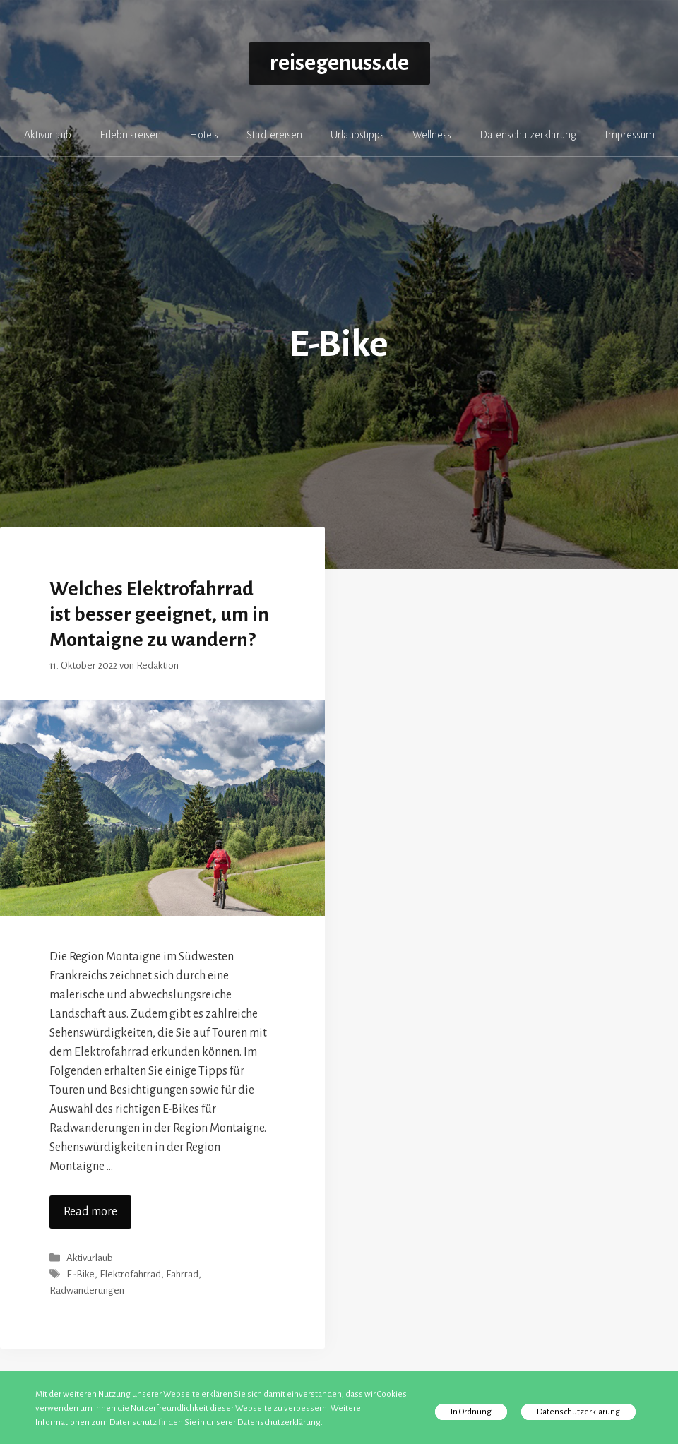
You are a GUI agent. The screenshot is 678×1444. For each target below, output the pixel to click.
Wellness (431, 135)
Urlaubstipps (357, 135)
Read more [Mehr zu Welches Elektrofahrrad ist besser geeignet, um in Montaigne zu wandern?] (90, 1211)
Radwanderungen (86, 1290)
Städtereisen (274, 135)
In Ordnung (471, 1411)
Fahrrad (182, 1274)
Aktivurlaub (47, 135)
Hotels (203, 135)
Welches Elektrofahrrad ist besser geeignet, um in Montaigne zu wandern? (159, 614)
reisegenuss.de (339, 63)
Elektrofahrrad (130, 1274)
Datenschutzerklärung (528, 135)
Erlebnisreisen (130, 135)
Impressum (630, 135)
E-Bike (80, 1274)
